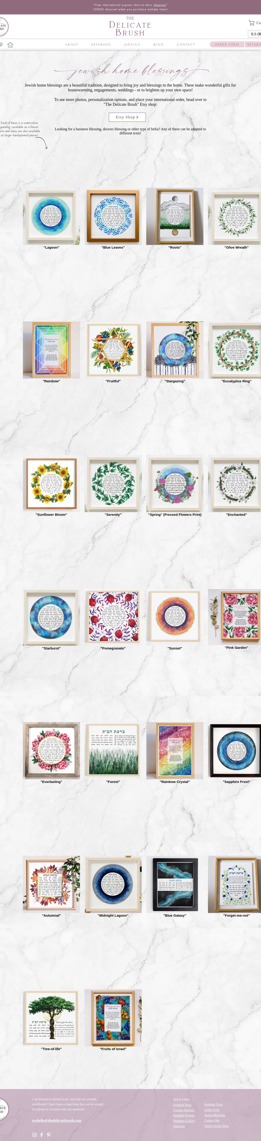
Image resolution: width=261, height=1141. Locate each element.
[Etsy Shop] (127, 117)
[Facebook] (42, 1135)
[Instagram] (34, 1135)
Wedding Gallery (184, 1121)
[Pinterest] (49, 1135)
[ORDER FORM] (227, 44)
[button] (72, 44)
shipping (160, 5)
